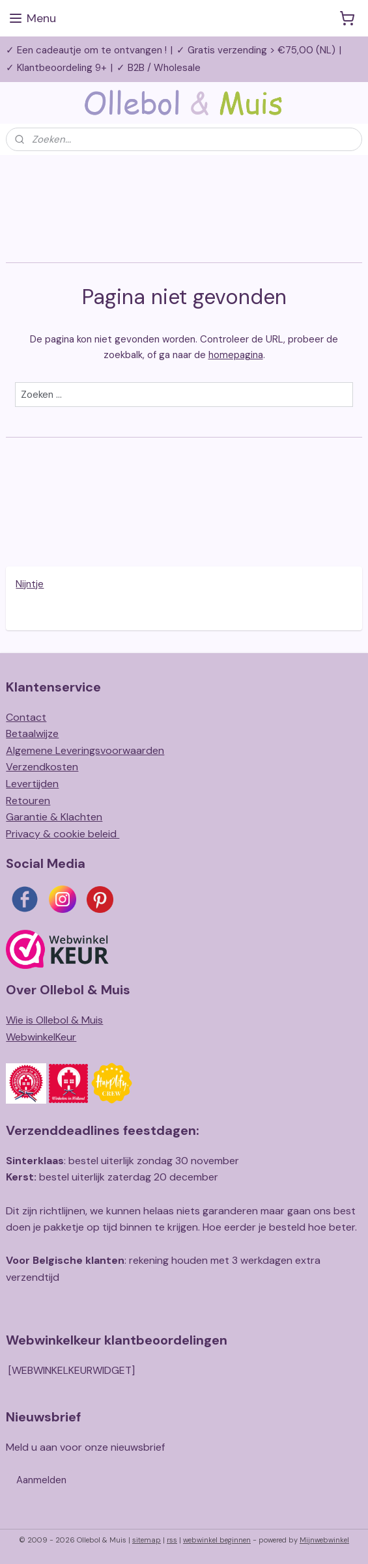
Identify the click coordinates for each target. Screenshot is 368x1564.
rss (172, 1539)
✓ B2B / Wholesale (159, 67)
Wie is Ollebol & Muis (54, 1020)
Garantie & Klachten (54, 817)
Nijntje (30, 584)
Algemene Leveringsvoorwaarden (85, 750)
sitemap (146, 1539)
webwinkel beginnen (217, 1539)
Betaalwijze (32, 733)
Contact (26, 717)
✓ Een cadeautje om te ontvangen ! (86, 50)
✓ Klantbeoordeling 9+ (56, 67)
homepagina (235, 354)
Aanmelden (41, 1480)
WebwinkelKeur (41, 1037)
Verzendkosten (42, 767)
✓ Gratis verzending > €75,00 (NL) (256, 50)
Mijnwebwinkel (324, 1539)
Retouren (28, 800)
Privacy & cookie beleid (62, 834)
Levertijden (32, 783)
